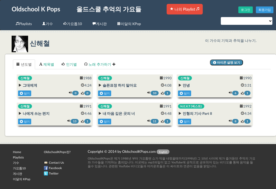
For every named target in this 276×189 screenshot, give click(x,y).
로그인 (245, 10)
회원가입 (264, 10)
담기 (25, 93)
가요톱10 (72, 23)
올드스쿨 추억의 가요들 (108, 9)
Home (17, 152)
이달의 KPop (129, 23)
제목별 (46, 64)
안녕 (186, 85)
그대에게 (30, 85)
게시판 (99, 23)
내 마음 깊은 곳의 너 (119, 113)
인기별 (69, 64)
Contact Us (56, 162)
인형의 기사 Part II (197, 113)
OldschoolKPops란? (57, 152)
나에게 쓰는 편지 (36, 113)
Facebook (55, 168)
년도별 (24, 64)
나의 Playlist (185, 9)
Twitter (54, 173)
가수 (47, 23)
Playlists (23, 23)
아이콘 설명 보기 (226, 62)
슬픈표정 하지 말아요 (120, 85)
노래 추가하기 (100, 64)
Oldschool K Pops (36, 9)
